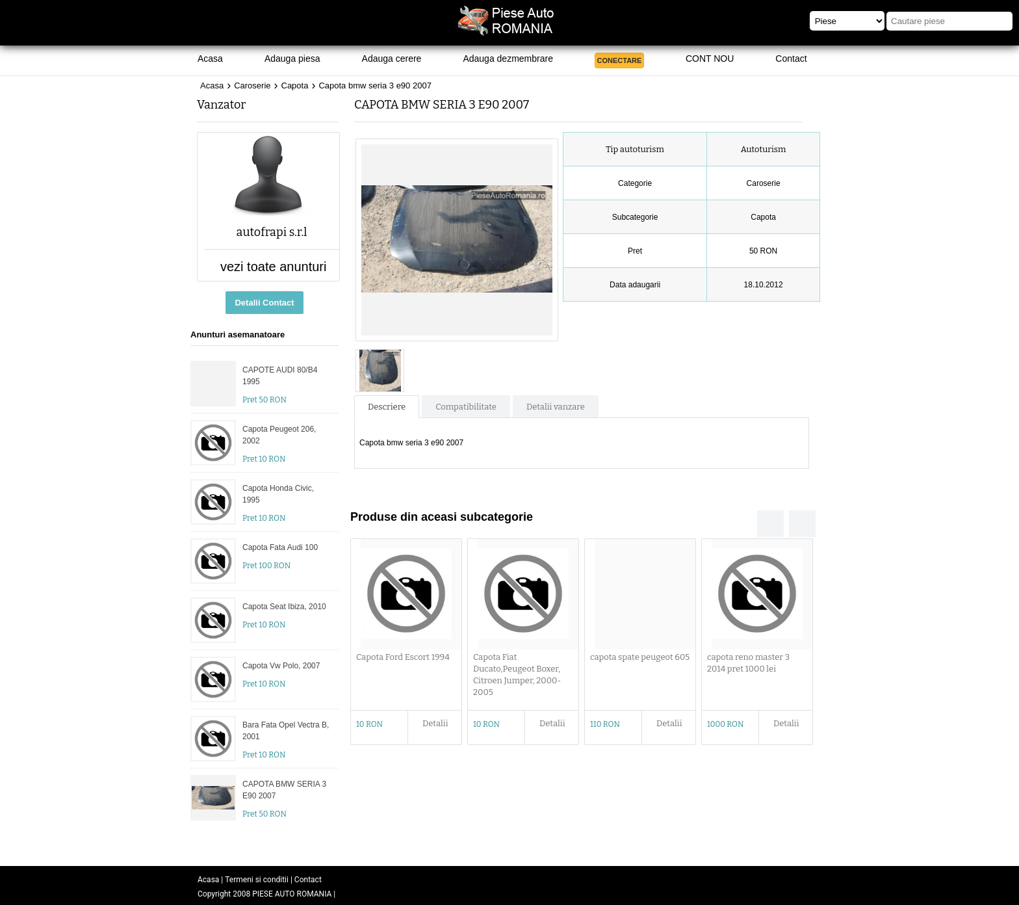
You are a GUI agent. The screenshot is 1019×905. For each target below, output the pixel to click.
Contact (790, 58)
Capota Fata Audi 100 (280, 547)
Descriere (387, 407)
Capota (295, 85)
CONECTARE (619, 60)
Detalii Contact (264, 303)
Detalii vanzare (555, 407)
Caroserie (252, 85)
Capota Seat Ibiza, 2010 (284, 606)
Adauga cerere (392, 58)
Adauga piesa (292, 58)
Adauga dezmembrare (508, 58)
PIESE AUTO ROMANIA (291, 893)
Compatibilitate (466, 407)
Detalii (435, 723)
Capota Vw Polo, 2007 (281, 665)
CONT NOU (710, 58)
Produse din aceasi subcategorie (441, 516)
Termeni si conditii (257, 879)
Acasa (210, 58)
